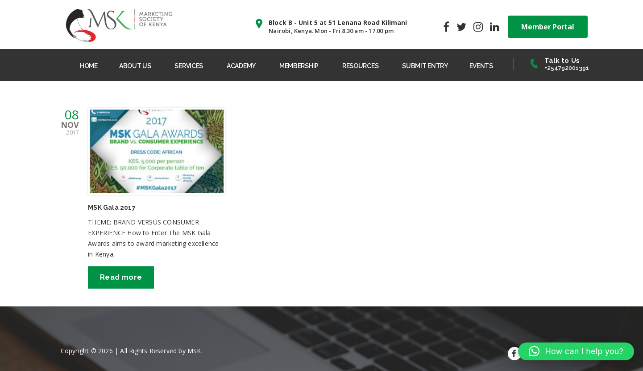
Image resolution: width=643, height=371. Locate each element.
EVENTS (481, 65)
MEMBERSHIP (299, 65)
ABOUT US (135, 65)
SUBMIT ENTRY (425, 65)
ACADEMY (241, 65)
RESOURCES (360, 65)
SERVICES (188, 65)
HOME (89, 65)
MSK (194, 351)
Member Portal (547, 27)
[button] (576, 351)
